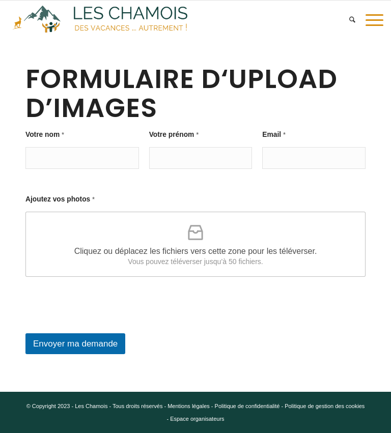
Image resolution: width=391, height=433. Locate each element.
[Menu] (371, 20)
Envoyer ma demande (75, 344)
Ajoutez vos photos (60, 199)
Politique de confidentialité (247, 406)
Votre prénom (174, 134)
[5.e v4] (100, 20)
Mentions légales (188, 406)
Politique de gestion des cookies (325, 406)
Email (274, 134)
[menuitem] (352, 20)
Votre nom (44, 134)
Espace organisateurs (197, 419)
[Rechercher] (352, 20)
